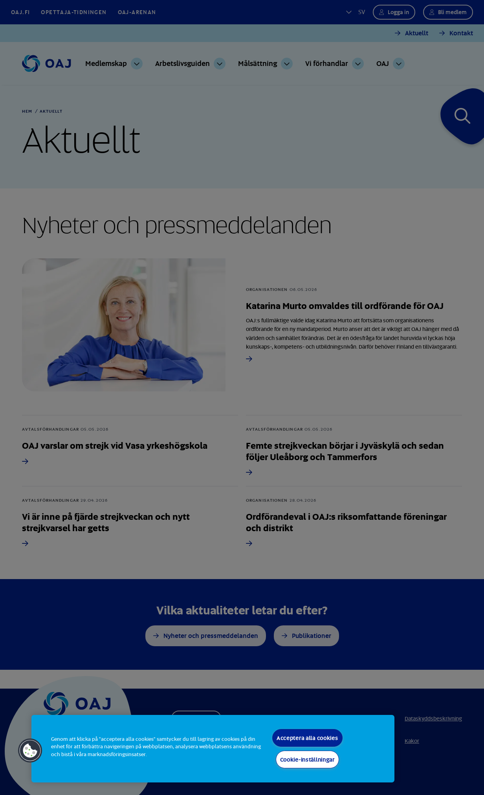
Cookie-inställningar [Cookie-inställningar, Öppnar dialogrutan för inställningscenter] (307, 759)
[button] (30, 750)
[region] (212, 748)
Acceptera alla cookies (307, 738)
